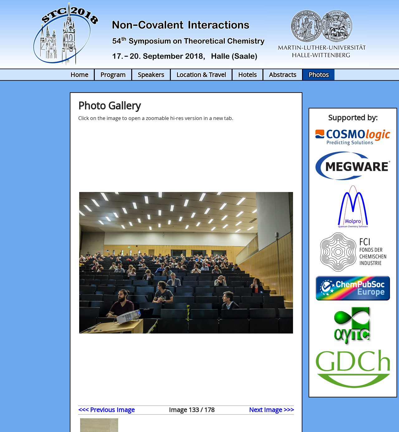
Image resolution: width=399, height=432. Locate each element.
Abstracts (282, 74)
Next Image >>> (271, 410)
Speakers (151, 74)
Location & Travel (201, 74)
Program (113, 74)
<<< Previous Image (106, 410)
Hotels (247, 74)
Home (79, 74)
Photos (319, 74)
